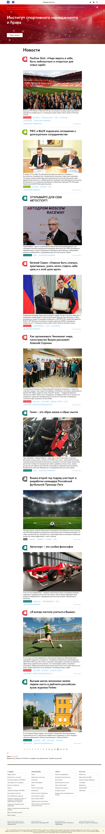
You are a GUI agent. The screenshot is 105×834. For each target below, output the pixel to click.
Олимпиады (34, 780)
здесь (90, 830)
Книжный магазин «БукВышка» (87, 780)
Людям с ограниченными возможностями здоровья (18, 809)
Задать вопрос (15, 35)
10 (49, 749)
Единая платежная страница (14, 812)
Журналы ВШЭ (83, 788)
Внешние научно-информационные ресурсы (64, 793)
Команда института (48, 2)
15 (64, 749)
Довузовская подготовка (38, 777)
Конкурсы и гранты (60, 790)
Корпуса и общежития (13, 785)
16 (66, 749)
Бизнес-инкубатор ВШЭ (37, 798)
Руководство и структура (14, 777)
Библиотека (82, 774)
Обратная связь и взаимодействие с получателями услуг (40, 804)
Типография (82, 782)
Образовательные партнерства (39, 801)
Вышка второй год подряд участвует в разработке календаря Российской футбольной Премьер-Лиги (53, 481)
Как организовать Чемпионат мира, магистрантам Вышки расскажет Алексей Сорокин (51, 339)
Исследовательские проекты (63, 777)
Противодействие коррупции (15, 796)
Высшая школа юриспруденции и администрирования (23, 9)
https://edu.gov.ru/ (36, 821)
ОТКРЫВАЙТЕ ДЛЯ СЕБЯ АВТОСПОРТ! (46, 198)
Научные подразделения (61, 774)
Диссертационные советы (62, 782)
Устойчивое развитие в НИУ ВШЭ (16, 780)
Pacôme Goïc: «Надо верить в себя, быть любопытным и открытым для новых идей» (51, 61)
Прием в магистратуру (37, 788)
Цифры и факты (11, 774)
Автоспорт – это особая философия (51, 546)
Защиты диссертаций (60, 785)
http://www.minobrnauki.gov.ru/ (15, 821)
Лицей (33, 774)
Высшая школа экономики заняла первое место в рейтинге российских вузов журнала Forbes (53, 684)
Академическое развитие (62, 788)
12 (55, 749)
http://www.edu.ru (60, 821)
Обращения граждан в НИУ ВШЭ (15, 790)
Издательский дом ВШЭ (85, 777)
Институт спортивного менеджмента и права (56, 9)
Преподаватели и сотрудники (15, 782)
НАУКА (57, 772)
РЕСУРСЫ (82, 772)
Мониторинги (59, 780)
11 (52, 749)
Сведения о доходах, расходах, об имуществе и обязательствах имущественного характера (16, 800)
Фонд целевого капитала (14, 793)
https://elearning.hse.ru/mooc (87, 821)
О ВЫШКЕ (10, 772)
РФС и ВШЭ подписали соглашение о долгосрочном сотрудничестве (53, 132)
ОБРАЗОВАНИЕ (36, 772)
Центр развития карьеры (37, 796)
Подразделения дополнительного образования (70, 7)
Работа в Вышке (11, 815)
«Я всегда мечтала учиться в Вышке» (52, 612)
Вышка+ (33, 785)
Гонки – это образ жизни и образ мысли (54, 412)
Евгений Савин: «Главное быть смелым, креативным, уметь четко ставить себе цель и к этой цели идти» (54, 266)
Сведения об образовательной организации (15, 804)
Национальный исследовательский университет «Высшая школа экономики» (30, 7)
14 (61, 749)
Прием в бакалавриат (37, 782)
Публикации (82, 790)
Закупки (9, 788)
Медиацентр (82, 785)
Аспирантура (34, 790)
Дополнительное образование (39, 793)
